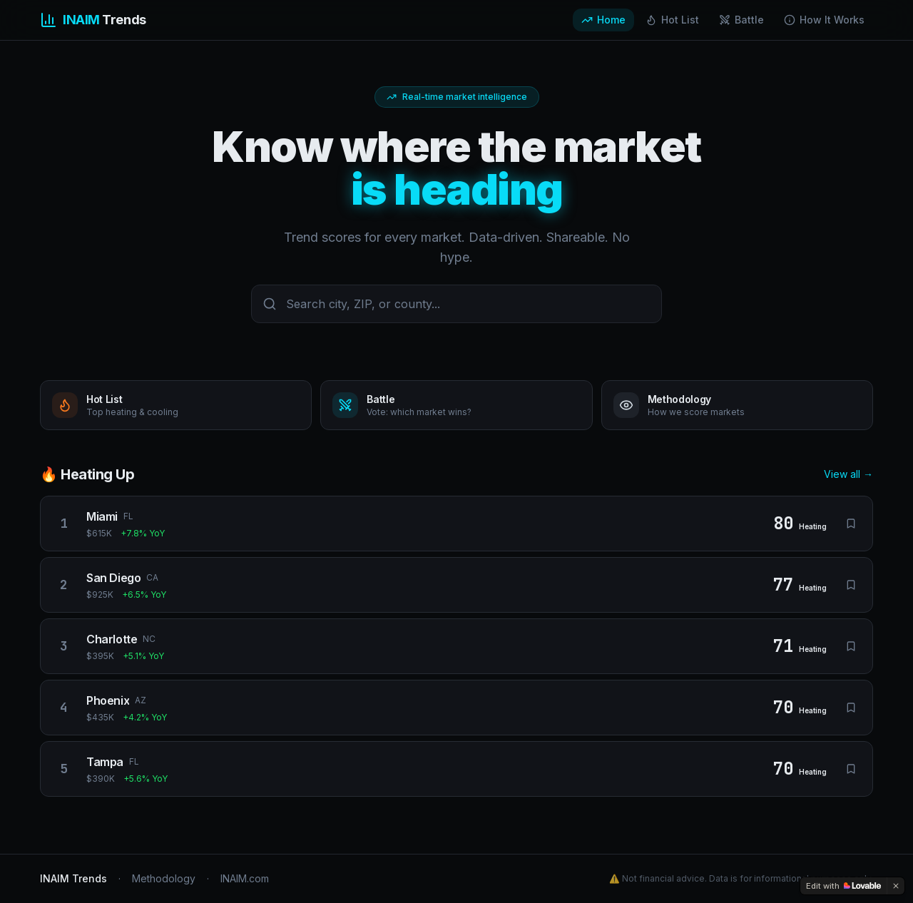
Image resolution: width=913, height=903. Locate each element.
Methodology (163, 878)
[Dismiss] (895, 885)
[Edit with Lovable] (843, 885)
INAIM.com (244, 878)
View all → (848, 474)
